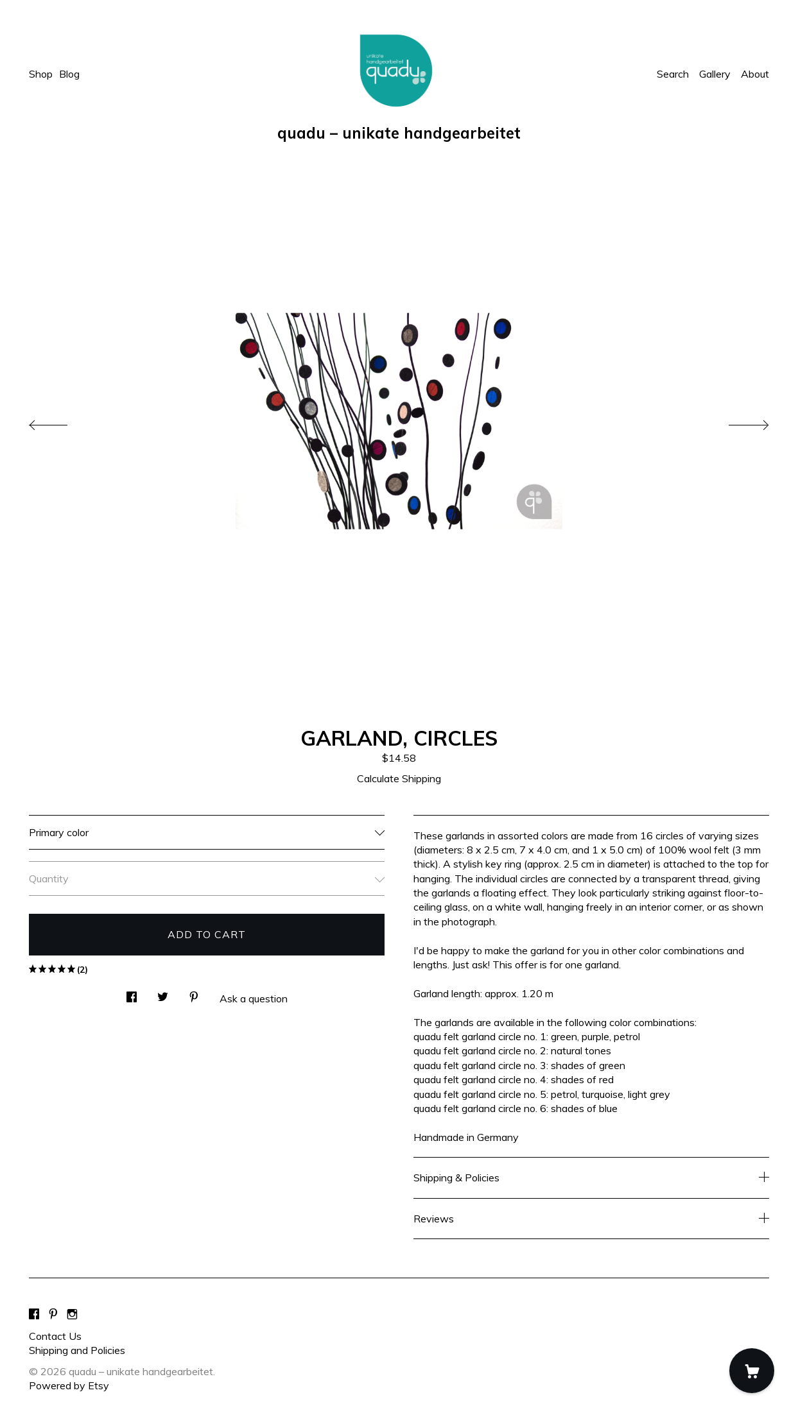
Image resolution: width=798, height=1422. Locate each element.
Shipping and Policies (77, 1350)
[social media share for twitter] (162, 993)
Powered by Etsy (69, 1385)
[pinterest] (53, 1314)
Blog (69, 73)
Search (673, 73)
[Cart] (751, 1370)
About (755, 73)
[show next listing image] (737, 422)
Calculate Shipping (399, 778)
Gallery (715, 73)
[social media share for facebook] (131, 993)
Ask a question (254, 998)
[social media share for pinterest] (194, 993)
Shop (41, 73)
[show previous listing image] (61, 422)
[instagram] (72, 1314)
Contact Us (55, 1336)
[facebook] (34, 1314)
